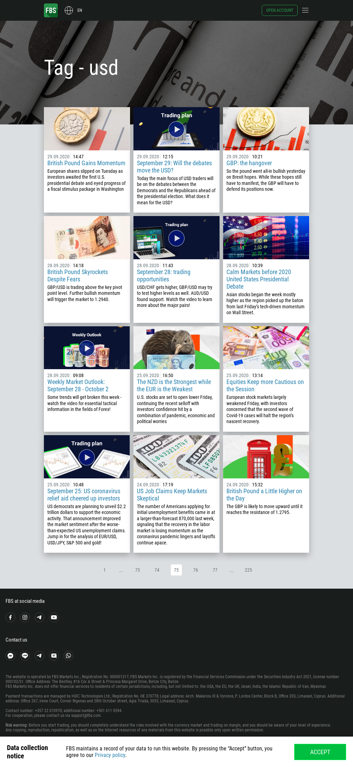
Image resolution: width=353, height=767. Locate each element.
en (79, 10)
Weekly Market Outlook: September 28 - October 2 (78, 385)
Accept (320, 752)
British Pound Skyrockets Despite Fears (77, 275)
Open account (279, 10)
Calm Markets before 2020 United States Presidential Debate (258, 279)
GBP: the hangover (249, 163)
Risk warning (16, 725)
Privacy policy (110, 755)
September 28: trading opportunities (164, 275)
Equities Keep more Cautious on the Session (265, 385)
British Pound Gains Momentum (86, 163)
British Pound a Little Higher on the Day (264, 494)
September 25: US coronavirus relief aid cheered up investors (83, 494)
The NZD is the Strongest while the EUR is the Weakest (174, 385)
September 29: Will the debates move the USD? (174, 166)
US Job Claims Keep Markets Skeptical (172, 494)
